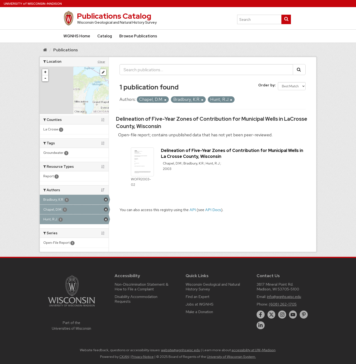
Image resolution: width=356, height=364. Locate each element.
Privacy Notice (142, 356)
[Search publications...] (206, 69)
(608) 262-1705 (283, 304)
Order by (266, 85)
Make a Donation (199, 311)
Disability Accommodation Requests (136, 299)
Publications (65, 50)
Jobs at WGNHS (200, 304)
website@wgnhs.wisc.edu (180, 350)
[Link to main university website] (71, 307)
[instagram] (282, 315)
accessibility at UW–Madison (253, 350)
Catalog (104, 36)
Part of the (71, 325)
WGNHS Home (76, 36)
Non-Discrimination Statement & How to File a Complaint (141, 287)
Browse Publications (138, 36)
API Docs (213, 209)
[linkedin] (261, 325)
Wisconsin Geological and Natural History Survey (213, 287)
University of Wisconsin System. (231, 356)
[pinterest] (304, 315)
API (193, 209)
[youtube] (293, 315)
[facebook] (261, 315)
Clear (101, 62)
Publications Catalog (114, 16)
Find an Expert (197, 296)
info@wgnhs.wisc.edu (284, 296)
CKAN (124, 356)
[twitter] (271, 315)
